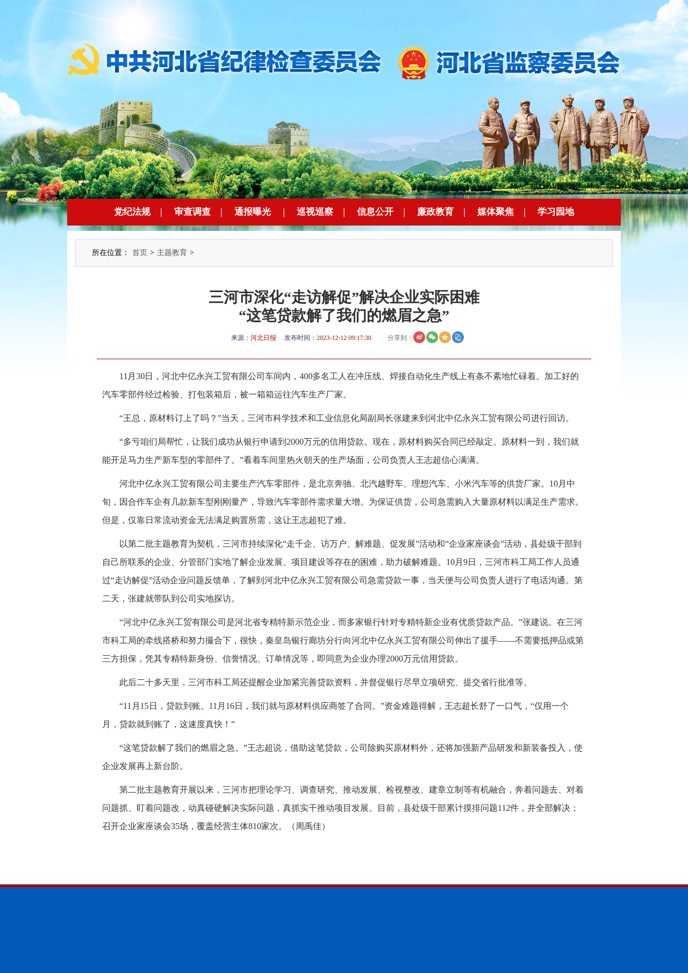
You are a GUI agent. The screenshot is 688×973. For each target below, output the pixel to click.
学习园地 (556, 212)
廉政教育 (435, 212)
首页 (139, 253)
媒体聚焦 (495, 212)
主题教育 (172, 253)
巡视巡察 (315, 212)
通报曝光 (252, 212)
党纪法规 (132, 212)
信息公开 (375, 212)
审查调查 (192, 212)
